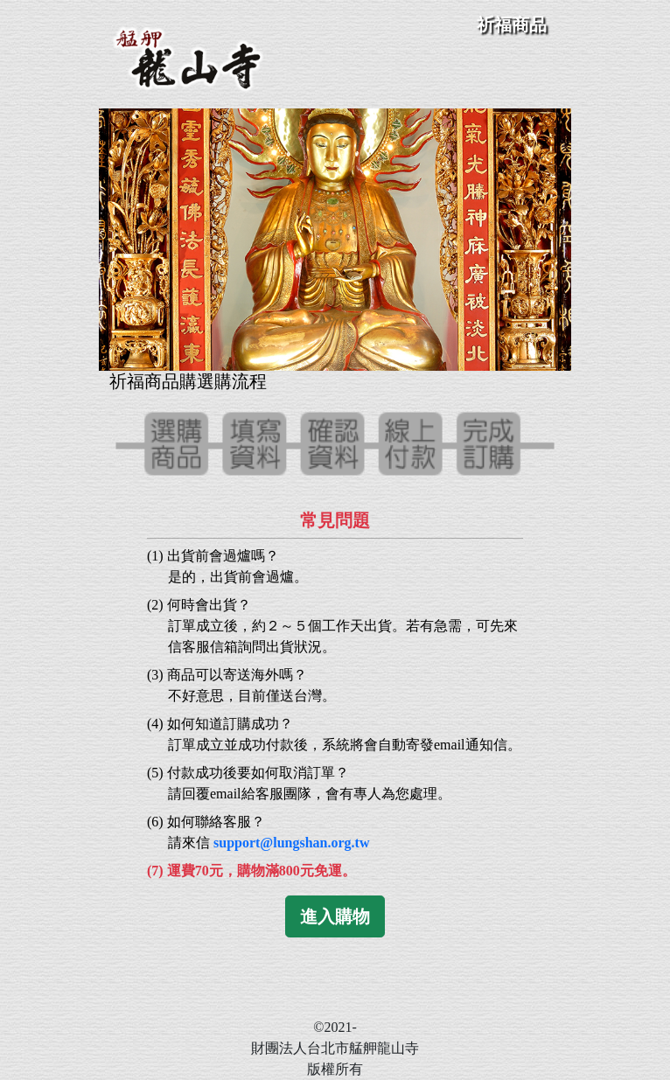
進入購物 (335, 916)
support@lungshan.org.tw (291, 842)
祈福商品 (512, 24)
